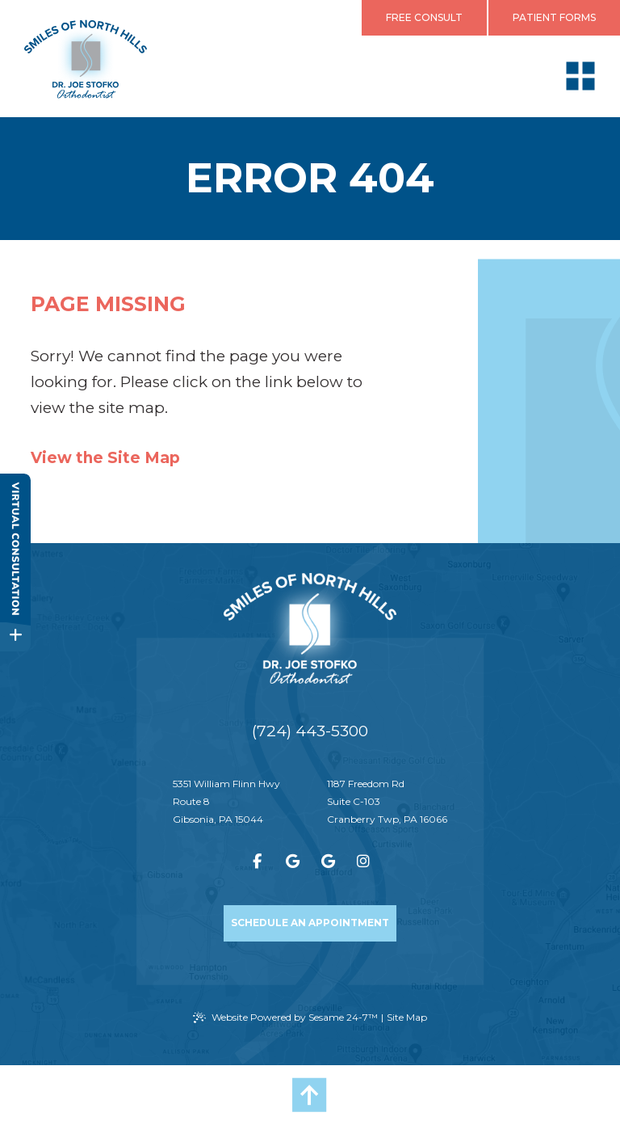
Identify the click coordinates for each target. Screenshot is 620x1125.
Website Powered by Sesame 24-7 (285, 1017)
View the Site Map (105, 458)
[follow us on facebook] (256, 861)
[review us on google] (292, 861)
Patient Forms (554, 17)
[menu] (580, 76)
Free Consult (424, 17)
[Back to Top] (310, 1095)
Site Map (407, 1017)
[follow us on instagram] (363, 861)
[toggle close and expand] (15, 635)
